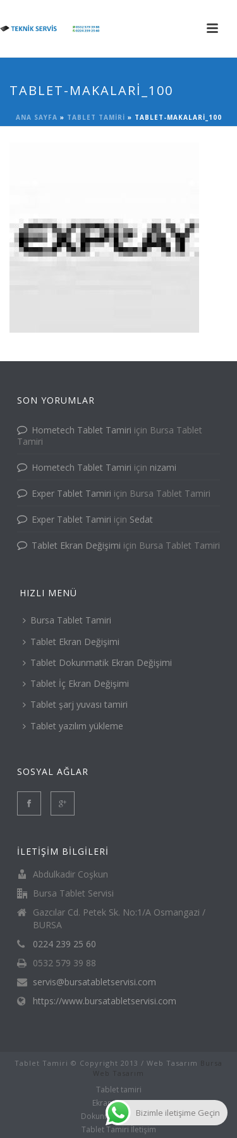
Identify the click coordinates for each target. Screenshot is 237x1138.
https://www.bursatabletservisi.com (104, 1001)
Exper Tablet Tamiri (71, 493)
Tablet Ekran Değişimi (76, 545)
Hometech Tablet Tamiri (81, 430)
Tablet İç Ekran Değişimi (76, 683)
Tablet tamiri (96, 117)
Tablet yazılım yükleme (73, 726)
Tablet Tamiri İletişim (119, 1130)
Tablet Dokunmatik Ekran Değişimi (97, 662)
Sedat (141, 519)
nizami (163, 467)
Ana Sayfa (37, 117)
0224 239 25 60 (64, 944)
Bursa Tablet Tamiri (67, 620)
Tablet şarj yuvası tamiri (75, 704)
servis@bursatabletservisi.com (94, 982)
